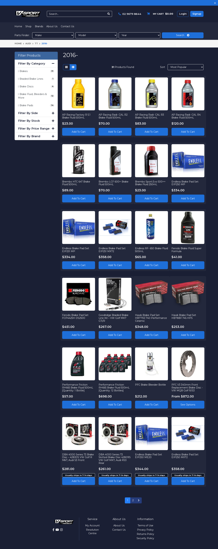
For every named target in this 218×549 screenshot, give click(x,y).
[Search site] (108, 14)
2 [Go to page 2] (133, 500)
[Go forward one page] (139, 500)
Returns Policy (145, 534)
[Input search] (76, 14)
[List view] (73, 67)
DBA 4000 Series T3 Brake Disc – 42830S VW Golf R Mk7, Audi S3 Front (78, 457)
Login (183, 13)
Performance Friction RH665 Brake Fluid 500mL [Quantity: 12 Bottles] (114, 387)
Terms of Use (145, 525)
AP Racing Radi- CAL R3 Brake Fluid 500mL (149, 116)
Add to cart (78, 480)
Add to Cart (78, 131)
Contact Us (67, 26)
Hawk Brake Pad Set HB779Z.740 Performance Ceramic (151, 318)
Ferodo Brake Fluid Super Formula (186, 250)
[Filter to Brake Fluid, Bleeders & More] (36, 96)
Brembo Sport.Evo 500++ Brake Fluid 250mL (150, 183)
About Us (51, 26)
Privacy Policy (145, 529)
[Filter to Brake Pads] (36, 105)
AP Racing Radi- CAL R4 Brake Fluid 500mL (186, 116)
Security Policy (145, 538)
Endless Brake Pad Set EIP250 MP (185, 183)
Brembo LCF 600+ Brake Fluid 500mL (114, 183)
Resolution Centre (92, 531)
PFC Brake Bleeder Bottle (150, 384)
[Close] (215, 3)
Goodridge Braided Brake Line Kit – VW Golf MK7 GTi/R (114, 318)
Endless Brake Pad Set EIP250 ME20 (148, 456)
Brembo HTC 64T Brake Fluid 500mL (76, 183)
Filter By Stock (36, 120)
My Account (92, 525)
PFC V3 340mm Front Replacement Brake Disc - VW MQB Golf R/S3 (187, 387)
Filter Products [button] (29, 55)
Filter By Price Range (36, 128)
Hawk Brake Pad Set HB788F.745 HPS (184, 317)
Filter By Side (36, 113)
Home (18, 26)
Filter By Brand (36, 136)
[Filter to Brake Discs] (36, 86)
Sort (162, 67)
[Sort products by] (186, 67)
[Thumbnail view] (66, 67)
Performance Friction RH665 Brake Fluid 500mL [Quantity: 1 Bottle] (77, 387)
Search (182, 35)
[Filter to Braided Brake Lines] (36, 79)
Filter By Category (36, 63)
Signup (196, 13)
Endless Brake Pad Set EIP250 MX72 (185, 456)
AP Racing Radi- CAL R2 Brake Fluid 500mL (113, 116)
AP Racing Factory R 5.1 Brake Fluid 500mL (76, 116)
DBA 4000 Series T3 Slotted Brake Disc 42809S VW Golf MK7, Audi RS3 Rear (115, 458)
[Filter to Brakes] (36, 71)
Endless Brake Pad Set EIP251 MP (75, 250)
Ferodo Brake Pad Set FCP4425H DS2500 (75, 317)
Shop (28, 26)
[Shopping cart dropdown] (159, 14)
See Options (188, 404)
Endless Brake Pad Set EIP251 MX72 (112, 250)
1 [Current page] (127, 500)
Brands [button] (39, 26)
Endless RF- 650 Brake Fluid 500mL (148, 250)
